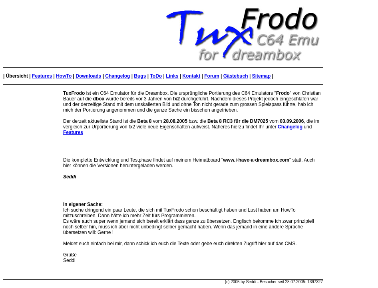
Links (172, 76)
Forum (211, 76)
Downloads (88, 76)
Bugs (140, 76)
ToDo (156, 76)
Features (42, 76)
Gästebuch (235, 76)
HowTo (64, 76)
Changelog (117, 76)
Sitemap (261, 76)
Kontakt (192, 76)
